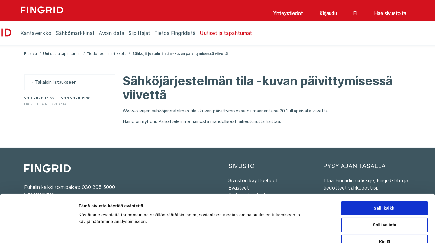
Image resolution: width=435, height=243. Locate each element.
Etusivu (30, 53)
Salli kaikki (384, 172)
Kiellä (384, 205)
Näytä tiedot (311, 231)
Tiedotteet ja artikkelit (106, 53)
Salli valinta (384, 188)
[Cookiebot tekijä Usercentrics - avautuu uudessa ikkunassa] (39, 231)
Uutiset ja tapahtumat (62, 53)
